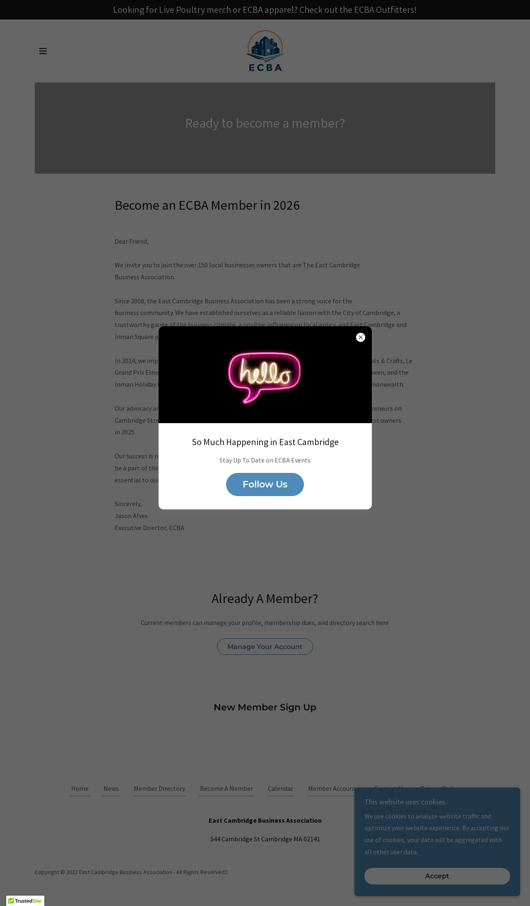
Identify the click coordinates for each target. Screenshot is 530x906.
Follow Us (265, 484)
